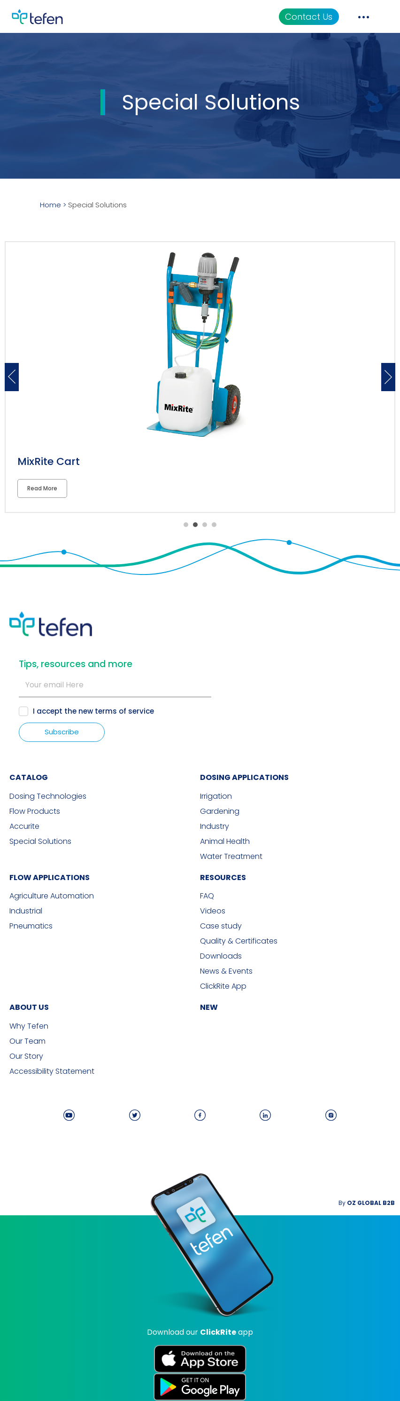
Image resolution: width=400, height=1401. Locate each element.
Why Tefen (28, 1026)
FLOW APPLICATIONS (49, 877)
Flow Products (34, 811)
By (366, 1203)
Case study (221, 926)
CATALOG (28, 777)
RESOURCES (223, 877)
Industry (214, 826)
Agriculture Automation (51, 896)
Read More (42, 488)
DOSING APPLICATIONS (244, 777)
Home (50, 205)
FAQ (207, 896)
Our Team (27, 1041)
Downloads (221, 956)
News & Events (226, 971)
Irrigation (216, 796)
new (209, 1007)
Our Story (26, 1056)
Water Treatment (231, 856)
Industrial (25, 911)
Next (388, 377)
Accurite (24, 826)
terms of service (124, 711)
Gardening (219, 811)
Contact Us (308, 17)
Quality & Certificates (238, 941)
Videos (212, 911)
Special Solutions (40, 841)
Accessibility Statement (51, 1071)
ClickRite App (223, 986)
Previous (12, 377)
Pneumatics (31, 926)
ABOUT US (29, 1007)
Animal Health (225, 841)
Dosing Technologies (47, 796)
